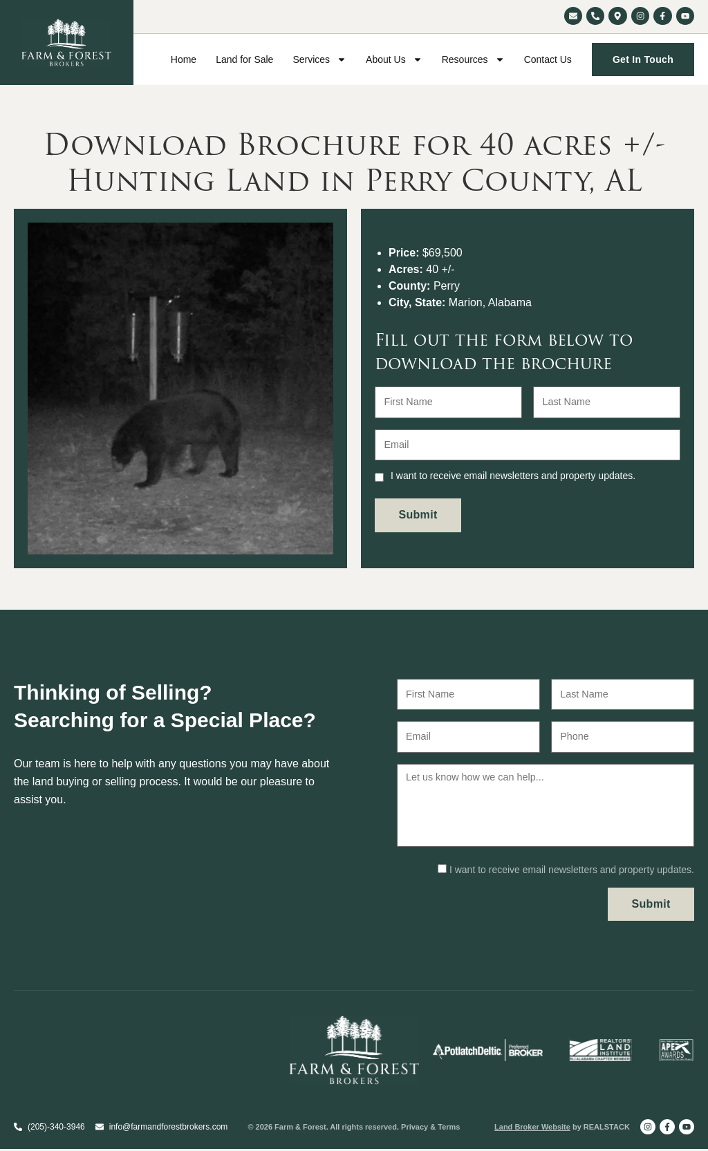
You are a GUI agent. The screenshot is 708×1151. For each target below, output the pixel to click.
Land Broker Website (532, 1129)
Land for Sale (244, 59)
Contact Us (548, 59)
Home (183, 59)
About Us (394, 59)
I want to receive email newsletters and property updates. (513, 470)
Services (319, 59)
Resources (473, 59)
